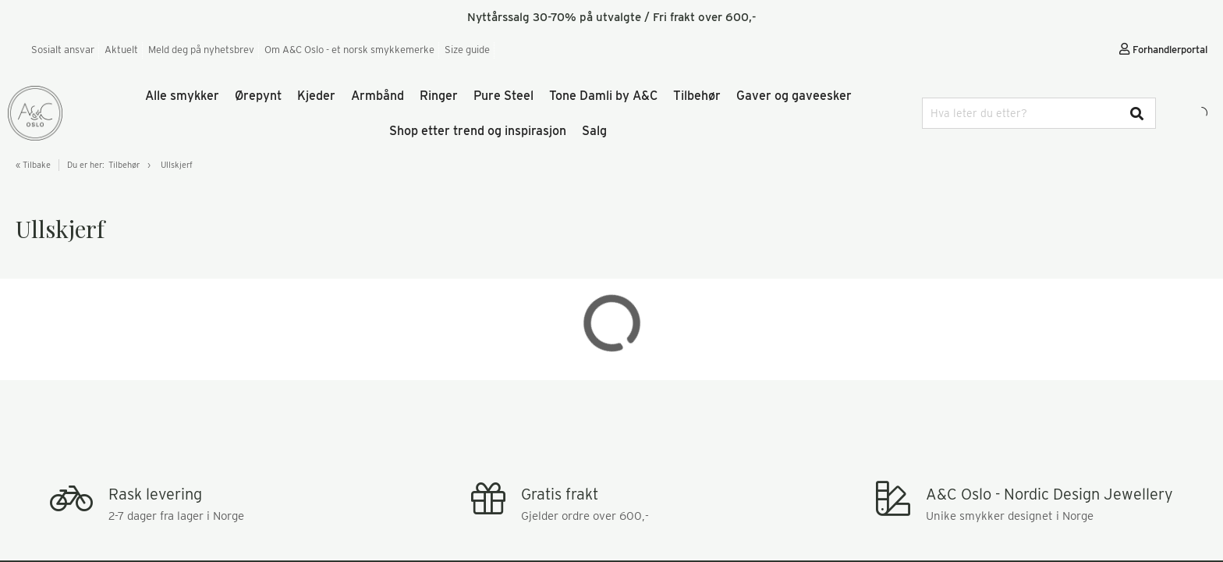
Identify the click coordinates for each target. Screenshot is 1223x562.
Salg (594, 130)
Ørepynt (258, 95)
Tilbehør (697, 95)
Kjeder (316, 95)
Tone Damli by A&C (603, 95)
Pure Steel (503, 95)
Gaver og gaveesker (794, 95)
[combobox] (1039, 113)
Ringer (439, 95)
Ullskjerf (177, 164)
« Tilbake (33, 164)
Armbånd (377, 95)
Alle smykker (182, 95)
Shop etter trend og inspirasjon (477, 130)
